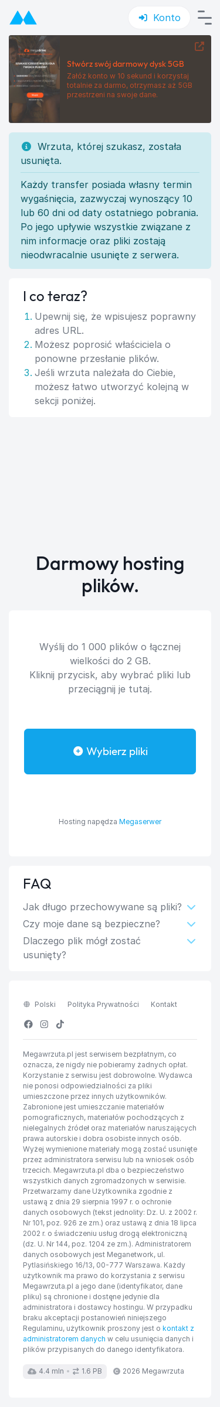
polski (39, 1004)
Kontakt (164, 1004)
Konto (159, 17)
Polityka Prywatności (103, 1004)
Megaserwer (140, 821)
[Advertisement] (110, 485)
